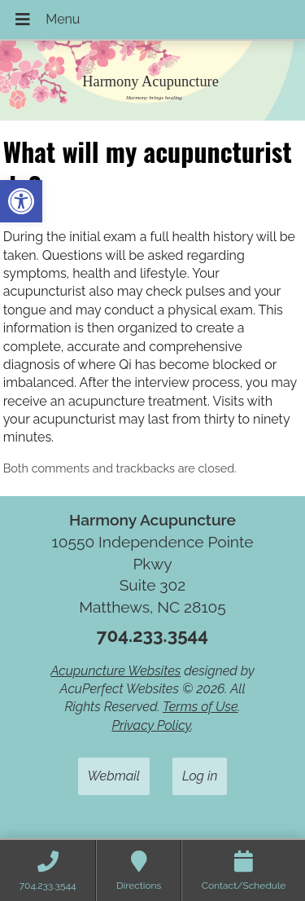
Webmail (114, 776)
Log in (200, 776)
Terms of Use (200, 706)
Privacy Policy (150, 725)
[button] (21, 201)
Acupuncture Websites (115, 671)
